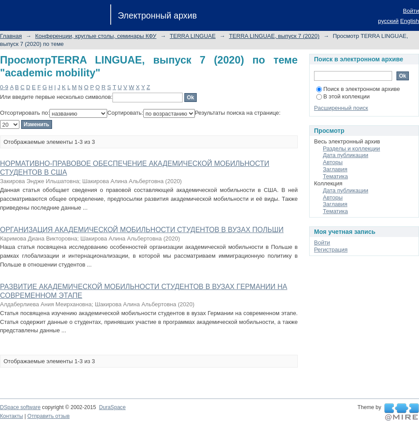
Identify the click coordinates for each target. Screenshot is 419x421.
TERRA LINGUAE (193, 36)
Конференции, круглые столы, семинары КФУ (96, 36)
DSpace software (20, 407)
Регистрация (331, 249)
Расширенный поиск (341, 108)
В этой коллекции (343, 96)
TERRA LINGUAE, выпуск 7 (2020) (274, 36)
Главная (11, 36)
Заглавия (335, 169)
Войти (411, 11)
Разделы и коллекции (351, 148)
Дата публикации (345, 155)
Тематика (335, 176)
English (409, 21)
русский (388, 21)
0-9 (4, 87)
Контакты (11, 416)
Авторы (333, 162)
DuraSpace (112, 407)
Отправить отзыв (48, 416)
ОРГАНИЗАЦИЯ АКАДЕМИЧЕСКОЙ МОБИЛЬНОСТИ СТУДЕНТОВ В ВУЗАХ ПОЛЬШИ (142, 229)
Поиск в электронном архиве (358, 89)
